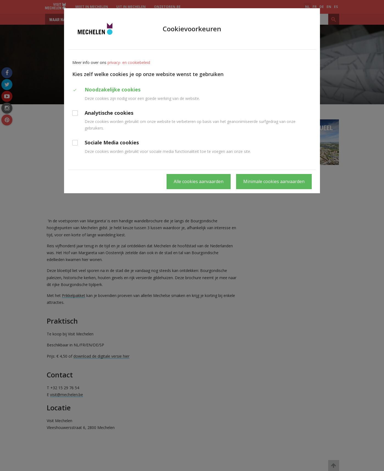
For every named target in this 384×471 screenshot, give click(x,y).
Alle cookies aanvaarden (198, 181)
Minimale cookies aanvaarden (274, 181)
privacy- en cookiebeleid (128, 62)
